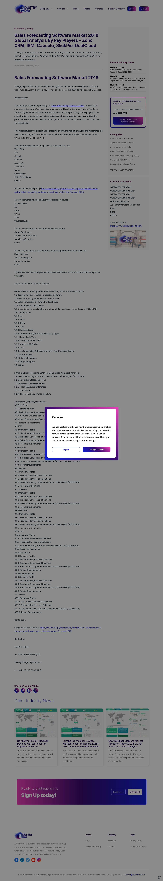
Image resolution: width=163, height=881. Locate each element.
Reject (66, 449)
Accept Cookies (96, 449)
